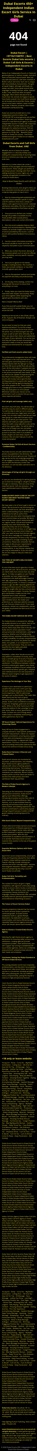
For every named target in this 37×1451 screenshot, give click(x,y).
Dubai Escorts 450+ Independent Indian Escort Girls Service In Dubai (18, 9)
